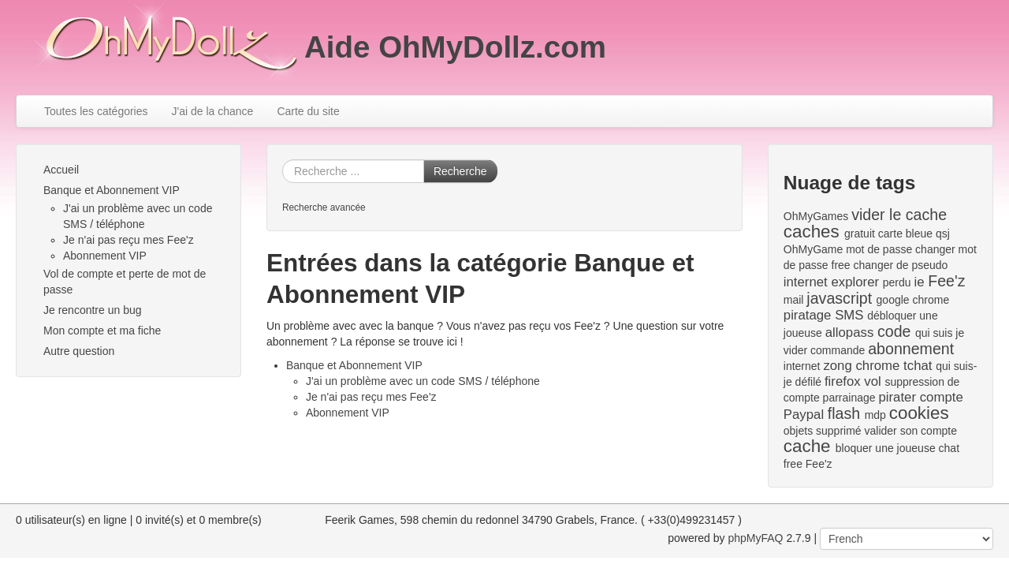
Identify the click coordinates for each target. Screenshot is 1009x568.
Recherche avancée (324, 207)
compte (941, 397)
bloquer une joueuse (886, 448)
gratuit (859, 233)
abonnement (911, 348)
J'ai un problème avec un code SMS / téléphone (423, 381)
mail (794, 299)
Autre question (78, 351)
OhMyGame (813, 249)
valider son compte (911, 430)
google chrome (913, 299)
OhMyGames (816, 216)
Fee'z (946, 281)
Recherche (460, 171)
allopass (849, 332)
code (894, 331)
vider (795, 350)
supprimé (839, 430)
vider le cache (899, 214)
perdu (897, 282)
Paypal (804, 414)
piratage (808, 315)
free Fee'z (808, 464)
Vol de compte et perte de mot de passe (124, 281)
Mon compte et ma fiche (102, 330)
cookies (919, 413)
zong (837, 365)
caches (812, 231)
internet (802, 366)
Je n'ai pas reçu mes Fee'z (128, 240)
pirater (897, 397)
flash (844, 413)
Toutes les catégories (96, 111)
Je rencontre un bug (92, 310)
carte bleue (905, 233)
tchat (917, 365)
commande (837, 350)
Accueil (61, 169)
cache (807, 446)
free (841, 265)
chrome (877, 365)
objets (798, 430)
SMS (849, 315)
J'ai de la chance (213, 111)
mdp (875, 415)
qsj (943, 233)
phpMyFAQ (755, 538)
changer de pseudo (901, 265)
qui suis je (939, 333)
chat (949, 448)
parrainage (849, 397)
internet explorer (831, 282)
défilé (808, 382)
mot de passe (879, 249)
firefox (843, 381)
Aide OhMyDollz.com (455, 47)
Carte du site (308, 111)
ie (919, 282)
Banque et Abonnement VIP (111, 190)
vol (872, 381)
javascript (839, 298)
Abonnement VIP (105, 255)
